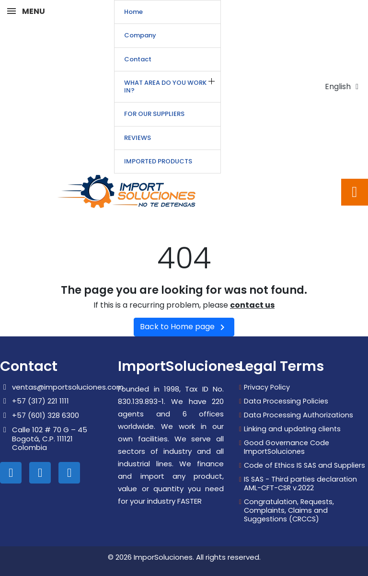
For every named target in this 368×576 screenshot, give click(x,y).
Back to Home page (184, 327)
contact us (252, 305)
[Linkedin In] (11, 473)
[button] (354, 192)
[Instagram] (40, 473)
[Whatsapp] (69, 473)
